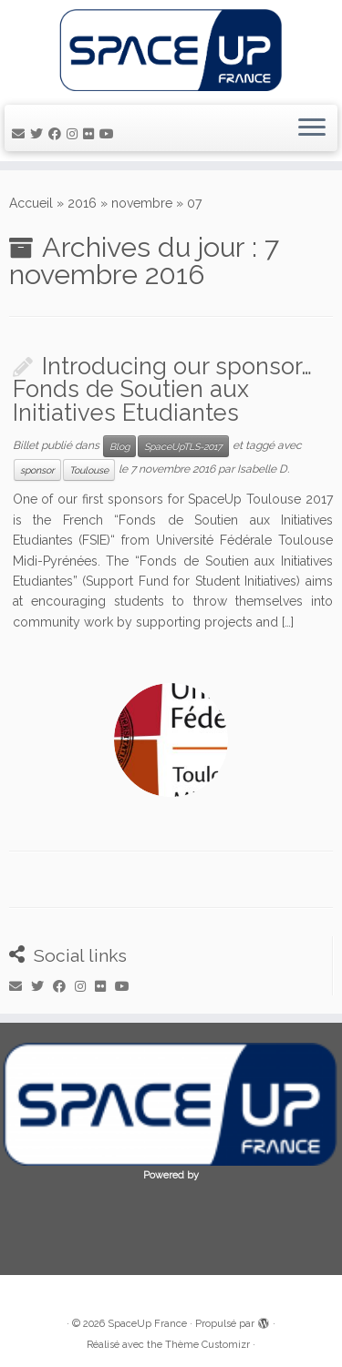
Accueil (31, 203)
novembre (141, 203)
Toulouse (89, 469)
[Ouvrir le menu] (312, 128)
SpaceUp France (147, 1324)
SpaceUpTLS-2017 (183, 446)
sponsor (37, 469)
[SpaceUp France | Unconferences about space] (171, 50)
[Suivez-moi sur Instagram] (75, 134)
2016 (82, 203)
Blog (119, 446)
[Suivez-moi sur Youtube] (109, 134)
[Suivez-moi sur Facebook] (57, 134)
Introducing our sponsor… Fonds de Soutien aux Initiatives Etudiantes (162, 389)
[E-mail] (21, 134)
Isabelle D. (263, 470)
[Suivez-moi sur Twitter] (39, 134)
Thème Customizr (207, 1345)
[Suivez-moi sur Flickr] (91, 134)
